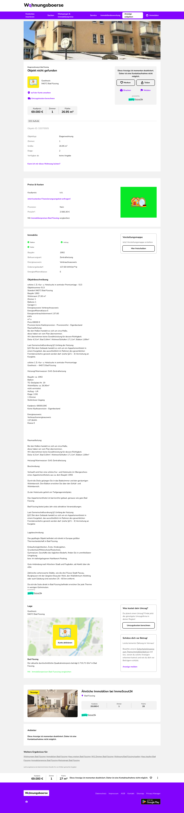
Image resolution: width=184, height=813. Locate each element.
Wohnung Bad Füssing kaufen (127, 756)
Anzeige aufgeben (128, 15)
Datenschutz (100, 793)
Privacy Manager (153, 793)
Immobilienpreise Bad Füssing (44, 760)
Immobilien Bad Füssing (56, 756)
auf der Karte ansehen (41, 92)
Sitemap (140, 793)
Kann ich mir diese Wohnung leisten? (43, 163)
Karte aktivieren (65, 642)
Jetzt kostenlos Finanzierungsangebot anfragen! (49, 199)
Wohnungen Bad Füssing (34, 756)
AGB (123, 793)
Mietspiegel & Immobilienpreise (65, 15)
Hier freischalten (138, 248)
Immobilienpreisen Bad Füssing (45, 218)
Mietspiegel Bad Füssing (69, 760)
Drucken (127, 90)
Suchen (50, 15)
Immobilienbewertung (110, 15)
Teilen (147, 82)
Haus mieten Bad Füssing (79, 756)
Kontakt (130, 793)
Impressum (113, 793)
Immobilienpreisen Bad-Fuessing (46, 671)
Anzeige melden (130, 666)
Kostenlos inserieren (30, 15)
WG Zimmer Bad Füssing (102, 756)
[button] (158, 778)
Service (93, 15)
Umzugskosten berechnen (43, 98)
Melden (147, 90)
